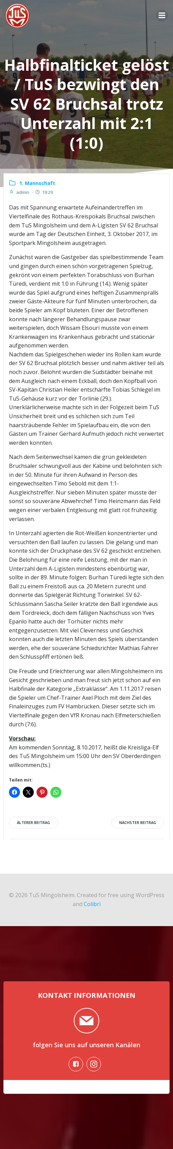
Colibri (92, 904)
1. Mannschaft (37, 183)
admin (19, 192)
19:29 (44, 192)
